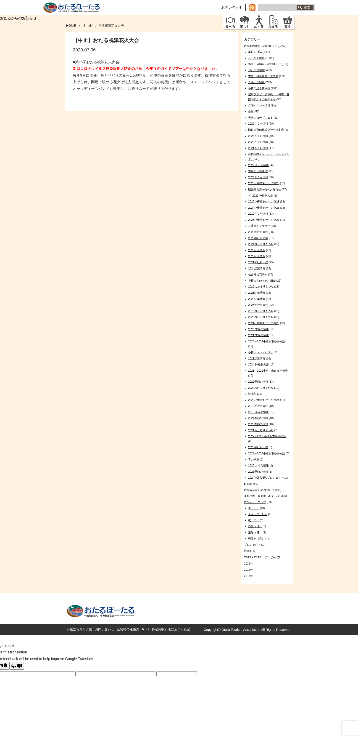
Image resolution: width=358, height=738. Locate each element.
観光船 (252, 393)
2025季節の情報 (258, 424)
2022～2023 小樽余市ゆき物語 (267, 436)
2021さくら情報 (258, 148)
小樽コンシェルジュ (260, 352)
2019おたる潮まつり (261, 311)
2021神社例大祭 (258, 262)
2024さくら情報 (258, 177)
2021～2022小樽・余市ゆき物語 (268, 370)
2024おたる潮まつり (261, 244)
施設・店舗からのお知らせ (264, 64)
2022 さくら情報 (258, 165)
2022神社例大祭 (258, 232)
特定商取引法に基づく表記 (171, 629)
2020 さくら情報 (258, 465)
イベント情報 (256, 58)
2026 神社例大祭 (262, 195)
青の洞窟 (253, 459)
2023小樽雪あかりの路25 (263, 183)
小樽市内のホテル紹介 (262, 280)
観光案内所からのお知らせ (260, 46)
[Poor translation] (16, 666)
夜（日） (253, 520)
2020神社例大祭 (258, 447)
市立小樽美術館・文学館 (263, 76)
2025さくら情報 (258, 123)
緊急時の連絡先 (128, 629)
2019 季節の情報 (258, 412)
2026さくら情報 (258, 136)
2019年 (248, 563)
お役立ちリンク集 (79, 629)
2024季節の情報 (258, 418)
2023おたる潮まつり (261, 317)
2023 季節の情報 (258, 329)
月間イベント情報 (259, 105)
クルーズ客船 (256, 82)
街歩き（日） (256, 538)
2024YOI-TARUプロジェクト (266, 477)
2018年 (248, 569)
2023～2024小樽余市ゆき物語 (266, 453)
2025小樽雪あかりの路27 (263, 219)
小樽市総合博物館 (259, 88)
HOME (71, 25)
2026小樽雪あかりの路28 (263, 201)
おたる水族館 (256, 70)
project (248, 483)
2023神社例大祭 (258, 238)
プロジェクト (252, 544)
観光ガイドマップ (255, 502)
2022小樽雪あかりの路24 (263, 400)
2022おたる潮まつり (261, 387)
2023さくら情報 (258, 142)
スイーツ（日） (257, 514)
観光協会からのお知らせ (259, 490)
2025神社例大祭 (258, 304)
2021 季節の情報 (258, 335)
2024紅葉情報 (256, 268)
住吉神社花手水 (257, 274)
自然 (251, 111)
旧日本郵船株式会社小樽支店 (266, 129)
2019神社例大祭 (258, 406)
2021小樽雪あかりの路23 (263, 323)
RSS (145, 629)
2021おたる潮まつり (261, 430)
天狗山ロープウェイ (260, 117)
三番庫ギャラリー (259, 225)
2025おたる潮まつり (261, 286)
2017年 (248, 576)
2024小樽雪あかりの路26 (263, 207)
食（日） (253, 508)
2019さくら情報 (258, 213)
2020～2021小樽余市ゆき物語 (266, 341)
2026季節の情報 (258, 471)
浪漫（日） (255, 532)
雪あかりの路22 (258, 171)
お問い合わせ (232, 7)
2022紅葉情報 (256, 299)
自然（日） (255, 526)
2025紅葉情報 (256, 250)
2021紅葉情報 (256, 292)
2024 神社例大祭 (258, 364)
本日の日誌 (255, 51)
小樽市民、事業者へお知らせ (262, 496)
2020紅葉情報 (256, 256)
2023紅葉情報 (256, 358)
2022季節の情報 (258, 381)
